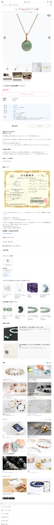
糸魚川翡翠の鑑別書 (7, 233)
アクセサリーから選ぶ (6, 506)
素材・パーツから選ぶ (6, 510)
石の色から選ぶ (4, 520)
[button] (4, 37)
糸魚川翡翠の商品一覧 (6, 275)
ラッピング (15, 109)
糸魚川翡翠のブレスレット (7, 276)
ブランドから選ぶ (5, 513)
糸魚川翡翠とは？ (5, 274)
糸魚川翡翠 (5, 161)
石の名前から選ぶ (5, 517)
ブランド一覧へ (47, 419)
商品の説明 (14, 126)
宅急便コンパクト (16, 107)
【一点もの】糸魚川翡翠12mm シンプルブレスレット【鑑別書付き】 (46, 316)
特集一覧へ (48, 362)
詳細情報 (39, 126)
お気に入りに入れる (27, 94)
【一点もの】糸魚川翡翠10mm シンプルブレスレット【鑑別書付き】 (33, 316)
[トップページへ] (27, 3)
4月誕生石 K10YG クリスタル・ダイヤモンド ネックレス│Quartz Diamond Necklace (20, 295)
